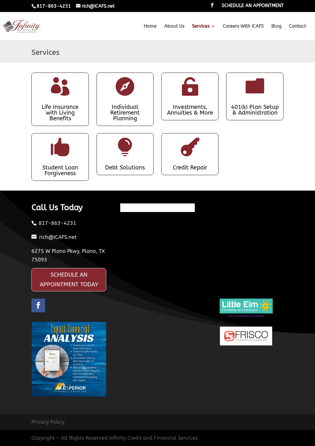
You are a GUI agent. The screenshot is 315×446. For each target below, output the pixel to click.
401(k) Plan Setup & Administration (255, 110)
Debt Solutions (125, 167)
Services (200, 26)
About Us (174, 26)
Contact (297, 26)
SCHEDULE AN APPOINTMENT (253, 5)
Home (150, 26)
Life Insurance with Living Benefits (60, 113)
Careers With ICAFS (243, 26)
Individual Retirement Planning (125, 113)
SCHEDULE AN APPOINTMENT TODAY (69, 279)
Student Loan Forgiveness (60, 170)
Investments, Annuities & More (190, 110)
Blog (276, 26)
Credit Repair (190, 167)
